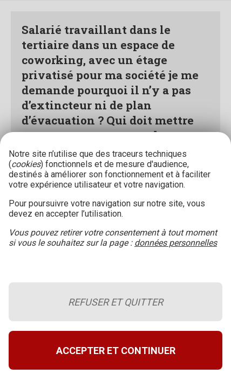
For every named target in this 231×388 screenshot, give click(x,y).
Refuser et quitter (115, 302)
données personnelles (175, 243)
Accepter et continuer (115, 350)
